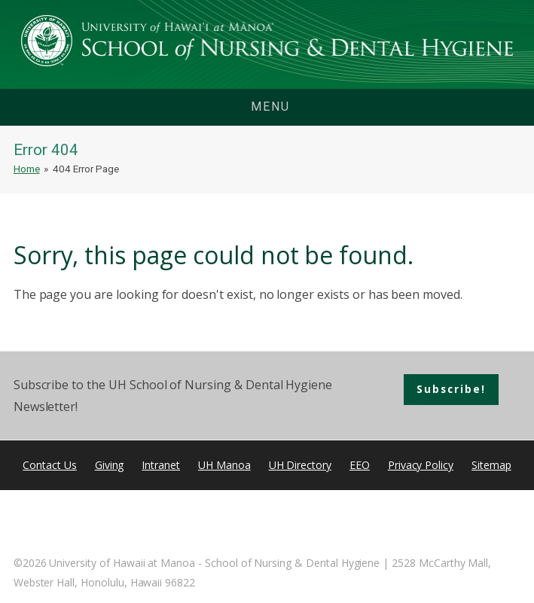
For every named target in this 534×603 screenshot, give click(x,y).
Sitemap (491, 465)
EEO (359, 465)
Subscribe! (451, 389)
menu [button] (270, 106)
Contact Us (50, 465)
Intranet (161, 465)
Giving (109, 465)
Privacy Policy (420, 465)
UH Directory (300, 465)
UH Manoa (224, 465)
